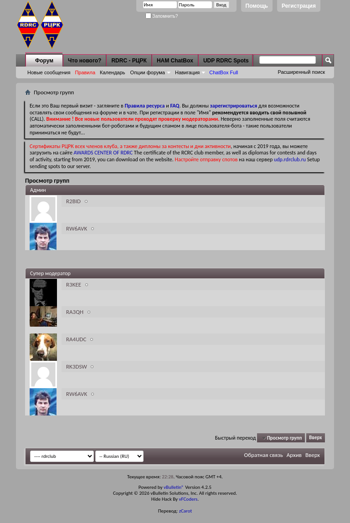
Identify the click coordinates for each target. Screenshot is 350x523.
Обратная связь (263, 454)
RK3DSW (76, 366)
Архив (294, 454)
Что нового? (84, 60)
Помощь (257, 6)
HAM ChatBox (175, 60)
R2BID (73, 201)
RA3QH (74, 311)
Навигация (187, 72)
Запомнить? (161, 16)
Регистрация (299, 6)
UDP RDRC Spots (226, 60)
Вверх (315, 438)
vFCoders (188, 499)
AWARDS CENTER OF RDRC (103, 152)
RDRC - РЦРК (128, 60)
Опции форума (147, 72)
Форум (44, 60)
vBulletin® (174, 487)
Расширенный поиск (301, 72)
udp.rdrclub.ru (290, 159)
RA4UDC (76, 339)
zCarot (185, 511)
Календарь (112, 72)
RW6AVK (76, 228)
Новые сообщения (48, 72)
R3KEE (73, 284)
